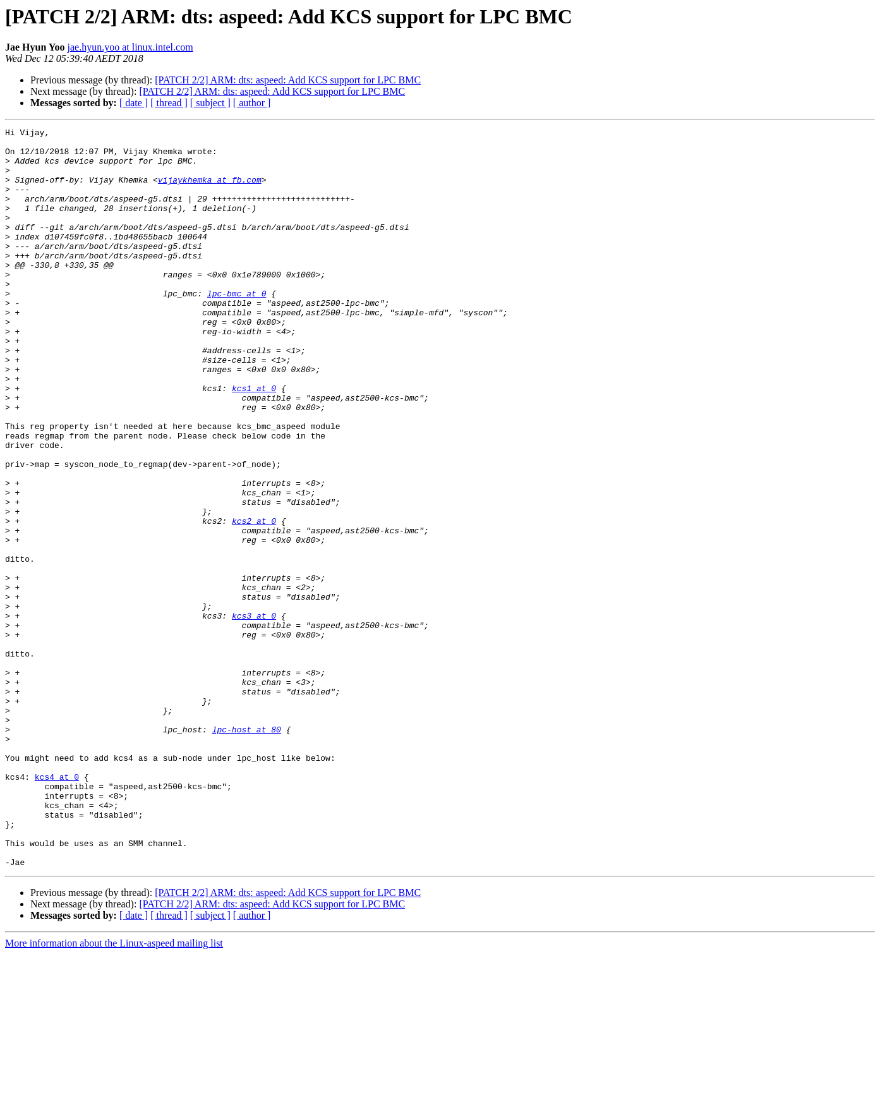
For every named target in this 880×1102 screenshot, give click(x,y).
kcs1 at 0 (254, 441)
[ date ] (133, 102)
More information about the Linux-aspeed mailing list (114, 1091)
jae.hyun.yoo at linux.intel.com (130, 47)
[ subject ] (210, 102)
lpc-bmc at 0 (237, 327)
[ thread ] (169, 102)
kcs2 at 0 (254, 600)
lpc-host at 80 (246, 850)
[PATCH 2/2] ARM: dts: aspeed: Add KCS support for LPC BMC (288, 80)
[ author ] (252, 102)
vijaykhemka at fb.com (210, 191)
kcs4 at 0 (57, 907)
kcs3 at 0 (254, 714)
